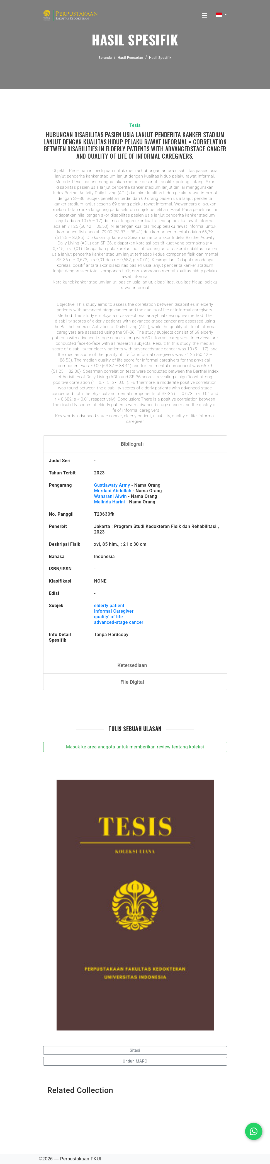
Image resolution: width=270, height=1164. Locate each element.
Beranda (105, 58)
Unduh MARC (135, 1061)
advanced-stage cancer (118, 622)
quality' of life (108, 616)
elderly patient (109, 605)
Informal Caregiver (114, 611)
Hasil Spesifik (160, 58)
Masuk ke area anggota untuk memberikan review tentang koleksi (135, 747)
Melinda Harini (109, 502)
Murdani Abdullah (113, 490)
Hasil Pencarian (130, 58)
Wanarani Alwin (110, 496)
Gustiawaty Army (112, 485)
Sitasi (135, 1050)
